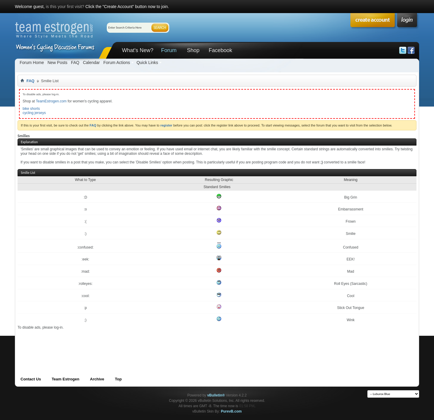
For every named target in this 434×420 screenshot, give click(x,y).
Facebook (220, 50)
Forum (168, 50)
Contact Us (31, 379)
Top (118, 379)
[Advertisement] (126, 343)
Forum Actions (116, 62)
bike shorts (31, 109)
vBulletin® (216, 395)
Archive (97, 379)
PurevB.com (231, 411)
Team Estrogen (65, 379)
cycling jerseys (34, 113)
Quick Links (147, 62)
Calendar (91, 62)
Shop (193, 50)
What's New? (137, 50)
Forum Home (32, 62)
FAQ (75, 62)
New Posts (58, 62)
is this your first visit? (65, 6)
